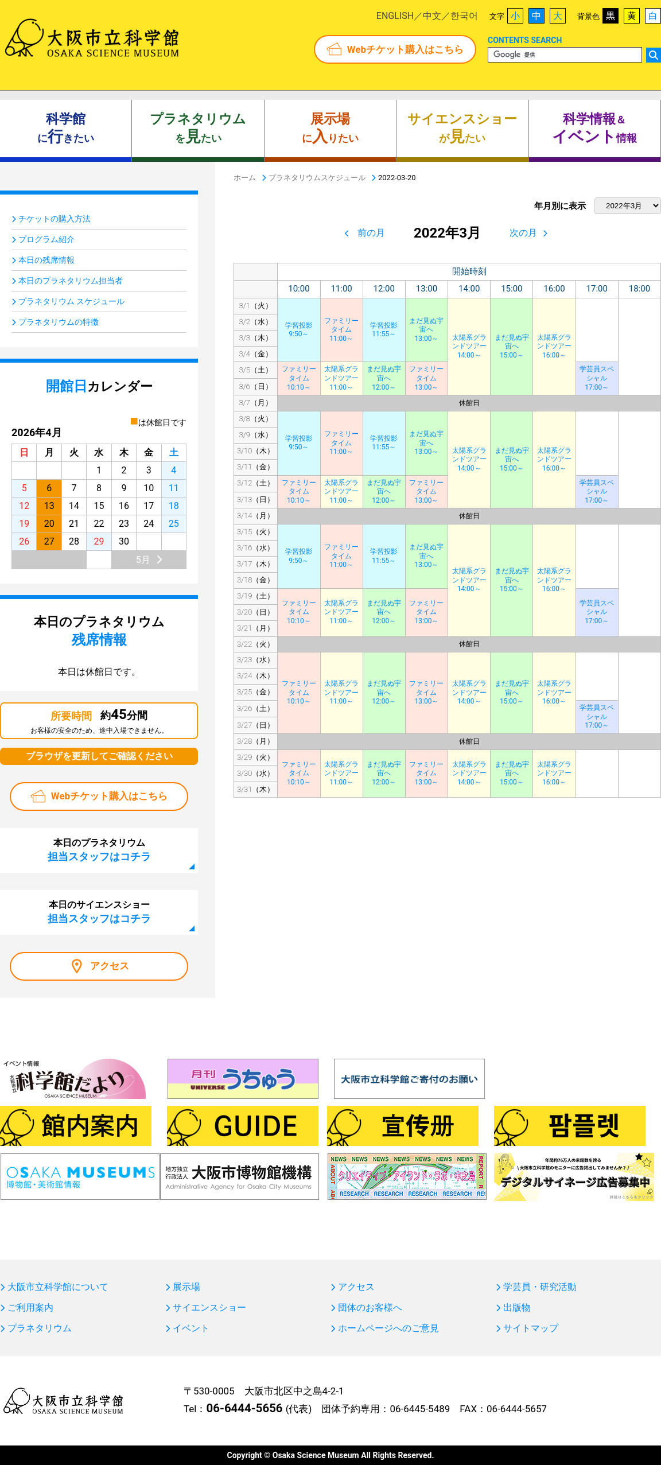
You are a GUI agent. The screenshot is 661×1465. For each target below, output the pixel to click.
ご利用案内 (30, 1307)
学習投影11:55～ (384, 330)
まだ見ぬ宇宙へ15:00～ (512, 346)
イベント (191, 1328)
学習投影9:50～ (299, 330)
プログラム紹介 (46, 239)
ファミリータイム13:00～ (426, 378)
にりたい (330, 128)
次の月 (523, 232)
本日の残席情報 (46, 260)
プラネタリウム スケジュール (71, 301)
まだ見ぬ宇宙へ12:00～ (384, 378)
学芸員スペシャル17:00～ (597, 378)
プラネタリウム (39, 1328)
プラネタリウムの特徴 (58, 322)
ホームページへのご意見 (388, 1328)
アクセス (109, 966)
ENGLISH (395, 15)
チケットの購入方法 (54, 218)
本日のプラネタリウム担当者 (70, 280)
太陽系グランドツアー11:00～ (341, 378)
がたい (462, 128)
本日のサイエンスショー (99, 911)
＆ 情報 (594, 128)
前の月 (371, 232)
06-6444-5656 (244, 1408)
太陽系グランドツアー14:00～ (469, 346)
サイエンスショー (209, 1307)
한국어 (464, 15)
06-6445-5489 (420, 1409)
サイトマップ (530, 1328)
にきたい (65, 128)
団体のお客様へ (370, 1307)
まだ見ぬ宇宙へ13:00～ (426, 330)
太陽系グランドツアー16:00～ (554, 346)
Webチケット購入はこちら (405, 49)
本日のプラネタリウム (99, 849)
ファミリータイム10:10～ (299, 378)
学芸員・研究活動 (540, 1287)
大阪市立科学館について (57, 1287)
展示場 (186, 1287)
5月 (143, 560)
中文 (432, 15)
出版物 (517, 1307)
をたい (198, 128)
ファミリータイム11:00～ (341, 330)
